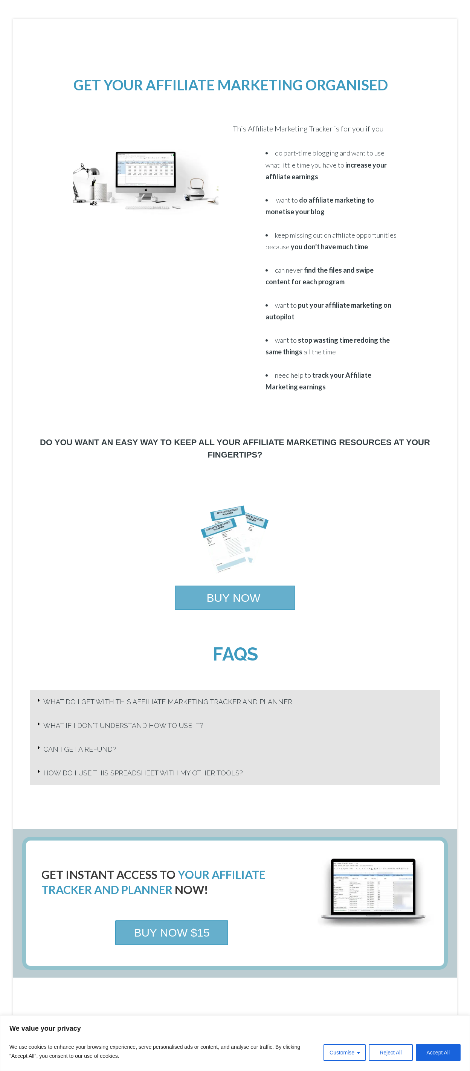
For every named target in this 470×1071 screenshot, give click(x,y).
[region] (235, 1043)
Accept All (438, 1053)
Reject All (390, 1053)
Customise (342, 1053)
